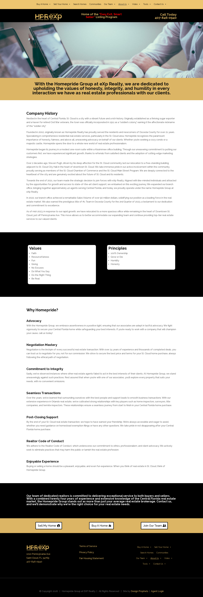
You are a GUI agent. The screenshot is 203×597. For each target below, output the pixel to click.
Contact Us (160, 4)
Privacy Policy (86, 552)
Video (136, 4)
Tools (147, 4)
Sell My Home (47, 525)
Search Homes (79, 4)
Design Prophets (139, 591)
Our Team (110, 4)
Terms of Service (88, 546)
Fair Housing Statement (91, 558)
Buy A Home (44, 4)
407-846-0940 (34, 561)
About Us (123, 4)
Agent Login (157, 591)
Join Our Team (152, 525)
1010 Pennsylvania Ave (38, 554)
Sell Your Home (62, 4)
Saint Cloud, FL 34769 (37, 558)
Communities (95, 4)
